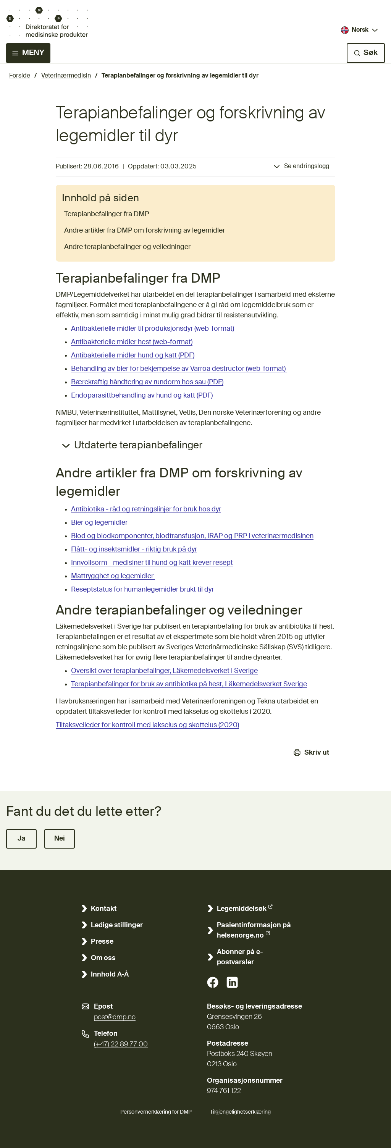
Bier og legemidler (99, 522)
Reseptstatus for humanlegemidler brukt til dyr (142, 589)
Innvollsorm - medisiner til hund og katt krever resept (152, 562)
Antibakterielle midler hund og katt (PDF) (132, 355)
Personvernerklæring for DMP (156, 1112)
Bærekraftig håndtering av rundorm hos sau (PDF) (147, 382)
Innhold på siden (100, 199)
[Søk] (366, 53)
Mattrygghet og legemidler (113, 576)
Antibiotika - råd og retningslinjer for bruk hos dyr (146, 509)
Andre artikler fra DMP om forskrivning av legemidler (144, 230)
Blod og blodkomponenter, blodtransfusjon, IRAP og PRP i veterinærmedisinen (192, 536)
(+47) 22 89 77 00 (121, 1044)
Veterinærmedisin (66, 76)
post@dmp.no (115, 1017)
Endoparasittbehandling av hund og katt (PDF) (142, 395)
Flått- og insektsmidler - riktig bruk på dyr (134, 549)
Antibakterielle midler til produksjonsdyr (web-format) (152, 328)
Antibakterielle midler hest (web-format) (131, 342)
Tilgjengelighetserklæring (240, 1111)
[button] (21, 839)
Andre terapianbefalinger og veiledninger (127, 247)
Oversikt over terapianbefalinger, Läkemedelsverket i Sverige (164, 671)
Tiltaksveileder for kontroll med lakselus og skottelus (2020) (147, 725)
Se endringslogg (306, 166)
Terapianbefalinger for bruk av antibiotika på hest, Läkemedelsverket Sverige (189, 684)
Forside (19, 76)
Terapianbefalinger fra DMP (106, 214)
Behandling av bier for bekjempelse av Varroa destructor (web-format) (179, 368)
